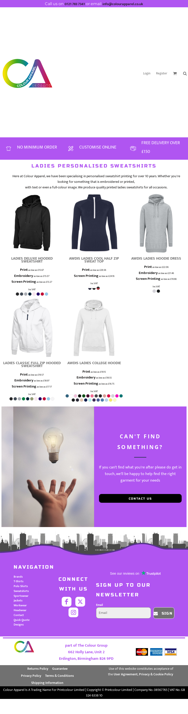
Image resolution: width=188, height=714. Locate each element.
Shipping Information (47, 683)
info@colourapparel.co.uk (122, 4)
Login (146, 73)
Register (161, 73)
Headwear (20, 610)
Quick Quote (22, 619)
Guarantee (60, 668)
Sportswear (21, 595)
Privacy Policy (31, 676)
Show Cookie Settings (94, 703)
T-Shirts (18, 581)
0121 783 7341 (75, 4)
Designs (19, 624)
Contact (19, 615)
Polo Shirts (21, 586)
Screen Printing (23, 282)
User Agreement (126, 674)
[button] (175, 73)
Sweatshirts (21, 591)
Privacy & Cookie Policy (156, 674)
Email (99, 604)
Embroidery (23, 276)
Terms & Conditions (59, 676)
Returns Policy (37, 668)
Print (24, 270)
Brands (18, 576)
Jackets (18, 600)
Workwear (20, 605)
